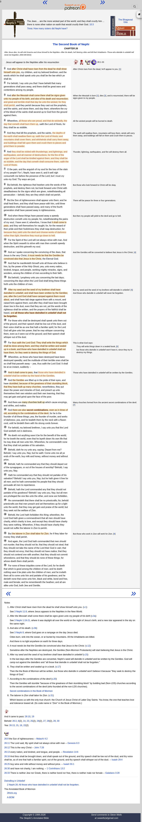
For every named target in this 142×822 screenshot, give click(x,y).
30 (58, 721)
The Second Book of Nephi (71, 44)
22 (24, 725)
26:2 (14, 721)
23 (28, 721)
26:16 (7, 756)
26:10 (27, 716)
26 (38, 721)
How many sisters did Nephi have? (50, 28)
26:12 (7, 747)
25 (31, 721)
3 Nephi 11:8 (20, 611)
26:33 (7, 773)
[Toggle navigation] (135, 6)
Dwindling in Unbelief (14, 781)
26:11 (7, 743)
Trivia (29, 28)
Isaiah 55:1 (68, 764)
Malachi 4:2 (42, 739)
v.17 (58, 667)
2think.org (12, 793)
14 (24, 721)
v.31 (51, 695)
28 (48, 721)
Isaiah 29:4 (117, 760)
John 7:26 (39, 747)
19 (33, 716)
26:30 (7, 768)
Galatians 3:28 (112, 773)
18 (21, 725)
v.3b (34, 628)
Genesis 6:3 (73, 743)
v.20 (54, 679)
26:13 (12, 725)
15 (17, 725)
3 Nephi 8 (19, 632)
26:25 (7, 764)
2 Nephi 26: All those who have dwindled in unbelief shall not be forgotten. (43, 785)
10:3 (91, 24)
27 (44, 721)
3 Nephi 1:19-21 (22, 620)
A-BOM (10, 797)
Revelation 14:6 (70, 752)
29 (54, 721)
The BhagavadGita (125, 20)
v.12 (88, 646)
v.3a (93, 616)
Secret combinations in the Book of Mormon (31, 691)
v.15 (86, 654)
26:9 (6, 739)
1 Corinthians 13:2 (56, 768)
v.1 (85, 607)
